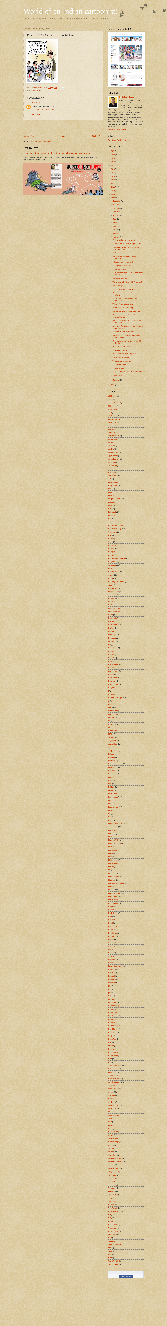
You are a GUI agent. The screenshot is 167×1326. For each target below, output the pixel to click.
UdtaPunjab (112, 1208)
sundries (111, 1165)
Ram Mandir (112, 1029)
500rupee (111, 406)
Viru (109, 1248)
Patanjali (111, 976)
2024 (113, 151)
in (109, 701)
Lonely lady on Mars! (120, 375)
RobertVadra (113, 1056)
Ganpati (111, 658)
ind (109, 704)
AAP (110, 413)
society (111, 1135)
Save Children (113, 1089)
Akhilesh (111, 432)
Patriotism (112, 983)
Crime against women (116, 582)
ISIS (109, 727)
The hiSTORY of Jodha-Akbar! (123, 289)
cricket (110, 575)
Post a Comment (35, 114)
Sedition (111, 1102)
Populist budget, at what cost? (123, 240)
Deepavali (112, 598)
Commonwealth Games (117, 558)
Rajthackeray (113, 1026)
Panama (111, 963)
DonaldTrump (113, 631)
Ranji (110, 1036)
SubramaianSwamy (115, 1158)
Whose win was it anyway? (122, 361)
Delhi (110, 605)
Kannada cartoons (115, 764)
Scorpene (111, 1099)
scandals (111, 1095)
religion (111, 1046)
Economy (111, 635)
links (110, 817)
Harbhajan (112, 681)
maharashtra (113, 827)
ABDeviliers (112, 416)
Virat (110, 1238)
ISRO (110, 734)
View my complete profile (117, 129)
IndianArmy (112, 714)
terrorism (111, 1191)
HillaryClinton (113, 684)
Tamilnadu (112, 1175)
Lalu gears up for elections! (122, 262)
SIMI (110, 1122)
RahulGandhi (113, 1016)
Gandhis (111, 655)
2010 (113, 191)
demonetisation (114, 608)
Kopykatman (113, 797)
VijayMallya (112, 1235)
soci (109, 1129)
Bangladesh (112, 486)
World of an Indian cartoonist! (70, 11)
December (117, 201)
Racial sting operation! (120, 357)
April (115, 230)
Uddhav (111, 1205)
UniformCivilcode (114, 1211)
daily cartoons (113, 592)
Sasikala (111, 1085)
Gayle (110, 661)
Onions (111, 949)
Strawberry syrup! (119, 365)
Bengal (111, 495)
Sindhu (111, 1125)
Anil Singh (36, 103)
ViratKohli (111, 1241)
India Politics (113, 711)
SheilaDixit (112, 1109)
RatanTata (112, 1039)
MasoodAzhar (113, 850)
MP (109, 870)
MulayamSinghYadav (116, 883)
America (111, 442)
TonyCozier (112, 1198)
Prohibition (112, 1003)
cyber (110, 585)
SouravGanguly (114, 1142)
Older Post (97, 136)
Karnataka (112, 774)
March (115, 233)
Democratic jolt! (118, 286)
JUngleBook (112, 751)
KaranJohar (112, 770)
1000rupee (112, 396)
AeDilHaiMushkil (114, 419)
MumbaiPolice (113, 896)
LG (109, 814)
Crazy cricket (113, 572)
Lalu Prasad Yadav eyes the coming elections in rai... (125, 248)
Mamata (111, 834)
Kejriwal (111, 787)
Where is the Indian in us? (122, 346)
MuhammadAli (113, 877)
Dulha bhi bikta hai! (119, 278)
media (110, 853)
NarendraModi (113, 903)
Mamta (110, 837)
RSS (110, 1059)
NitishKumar (112, 926)
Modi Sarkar (112, 860)
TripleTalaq (112, 1201)
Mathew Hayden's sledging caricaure (126, 253)
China (110, 542)
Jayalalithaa (112, 744)
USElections (112, 1225)
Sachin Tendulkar (114, 1065)
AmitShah (112, 446)
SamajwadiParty (114, 1075)
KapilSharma (113, 767)
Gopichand (112, 668)
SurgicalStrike (113, 1172)
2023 (113, 155)
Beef (110, 492)
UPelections (112, 1221)
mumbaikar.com (114, 893)
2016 (113, 169)
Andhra (111, 449)
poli (109, 993)
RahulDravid (113, 1012)
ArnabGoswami (114, 459)
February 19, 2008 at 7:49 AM (43, 109)
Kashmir (111, 777)
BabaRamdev (113, 482)
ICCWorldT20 (113, 694)
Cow (110, 568)
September (117, 212)
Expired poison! (118, 368)
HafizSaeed (112, 678)
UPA (110, 1218)
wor (109, 1254)
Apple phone (113, 456)
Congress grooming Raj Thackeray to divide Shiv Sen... (126, 316)
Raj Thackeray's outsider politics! (124, 354)
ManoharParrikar (114, 843)
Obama (111, 940)
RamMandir (112, 1032)
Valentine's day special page (123, 304)
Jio (109, 747)
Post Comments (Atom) (42, 141)
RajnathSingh (113, 1022)
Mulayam (111, 880)
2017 (113, 165)
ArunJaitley (112, 466)
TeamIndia (112, 1182)
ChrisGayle (112, 545)
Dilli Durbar (112, 621)
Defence (111, 601)
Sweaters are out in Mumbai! (123, 332)
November (117, 204)
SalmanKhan (113, 1072)
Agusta (111, 426)
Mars (110, 847)
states (110, 1152)
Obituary (111, 943)
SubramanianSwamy (116, 1162)
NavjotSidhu (112, 913)
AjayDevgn (112, 429)
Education (112, 638)
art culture (112, 462)
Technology (112, 1185)
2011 (113, 187)
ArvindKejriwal (113, 469)
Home (64, 136)
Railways (111, 1019)
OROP (110, 953)
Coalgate (111, 552)
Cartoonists (112, 532)
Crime (110, 578)
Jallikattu (111, 737)
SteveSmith (112, 1155)
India (41, 90)
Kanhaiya (111, 761)
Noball (110, 930)
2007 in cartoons (114, 403)
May (115, 226)
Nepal (110, 923)
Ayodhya (111, 472)
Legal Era (111, 810)
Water (110, 1251)
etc (109, 645)
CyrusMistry (112, 588)
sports (110, 1145)
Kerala (110, 790)
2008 (113, 198)
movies (111, 867)
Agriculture (112, 422)
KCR (110, 784)
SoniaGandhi (113, 1138)
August (116, 215)
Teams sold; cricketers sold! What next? (127, 282)
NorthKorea (112, 933)
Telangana (112, 1188)
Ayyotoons (112, 475)
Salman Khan (113, 1069)
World (110, 1258)
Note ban (111, 936)
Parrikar (111, 973)
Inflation (111, 717)
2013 (113, 180)
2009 (113, 194)
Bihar (110, 505)
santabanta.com (114, 1082)
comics (111, 555)
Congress (111, 562)
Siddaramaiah (113, 1115)
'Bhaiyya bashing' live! (120, 350)
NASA (110, 906)
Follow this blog (126, 1276)
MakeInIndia (112, 830)
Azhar (110, 479)
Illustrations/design (115, 698)
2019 (113, 158)
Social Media (113, 1132)
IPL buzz (111, 724)
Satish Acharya (128, 97)
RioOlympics (113, 1052)
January (116, 380)
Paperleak (112, 969)
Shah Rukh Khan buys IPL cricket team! (127, 372)
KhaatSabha (113, 794)
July (114, 219)
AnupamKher (113, 452)
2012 (113, 183)
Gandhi (111, 651)
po (109, 989)
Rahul (110, 1009)
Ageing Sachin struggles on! (122, 266)
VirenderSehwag (114, 1244)
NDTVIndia (112, 920)
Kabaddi (111, 754)
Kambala (111, 757)
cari (109, 519)
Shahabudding (113, 1105)
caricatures (112, 522)
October (116, 208)
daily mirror (112, 595)
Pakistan (111, 959)
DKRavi (111, 628)
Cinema (35, 90)
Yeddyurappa (113, 1264)
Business (111, 515)
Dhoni (110, 615)
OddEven (111, 946)
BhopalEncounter (114, 499)
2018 (113, 162)
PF (109, 986)
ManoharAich (113, 840)
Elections (111, 641)
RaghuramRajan (114, 1006)
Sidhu (110, 1118)
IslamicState (112, 731)
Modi (110, 857)
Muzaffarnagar (113, 900)
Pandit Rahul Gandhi (116, 966)
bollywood (112, 512)
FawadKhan (112, 648)
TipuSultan (112, 1195)
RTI (109, 1062)
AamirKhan (112, 409)
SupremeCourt (113, 1168)
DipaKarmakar (113, 625)
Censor (111, 539)
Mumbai (111, 890)
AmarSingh (112, 439)
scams (110, 1092)
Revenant (111, 1049)
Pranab (111, 999)
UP (109, 1215)
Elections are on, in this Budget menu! (126, 244)
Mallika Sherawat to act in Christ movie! (127, 311)
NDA (110, 916)
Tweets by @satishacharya (118, 140)
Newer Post (29, 136)
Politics (111, 996)
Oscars (111, 956)
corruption (112, 565)
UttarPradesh (113, 1231)
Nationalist (112, 910)
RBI (109, 1042)
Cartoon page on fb (115, 525)
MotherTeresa (113, 863)
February (116, 237)
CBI (109, 535)
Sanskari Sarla (113, 1079)
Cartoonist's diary (114, 529)
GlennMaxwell (113, 664)
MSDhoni (111, 873)
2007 (113, 385)
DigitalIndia (112, 618)
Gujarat (111, 674)
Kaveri (110, 781)
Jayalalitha (112, 741)
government (112, 671)
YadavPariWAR (114, 1261)
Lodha (110, 820)
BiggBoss (111, 502)
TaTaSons (112, 1178)
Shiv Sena (112, 1112)
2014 (113, 176)
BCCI (110, 489)
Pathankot (112, 979)
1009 (110, 399)
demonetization (114, 611)
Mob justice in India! (119, 269)
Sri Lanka (111, 1148)
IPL (109, 721)
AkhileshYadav (113, 436)
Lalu (109, 800)
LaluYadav (112, 804)
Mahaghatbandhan (115, 823)
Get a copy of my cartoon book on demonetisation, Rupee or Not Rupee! (57, 153)
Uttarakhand (112, 1228)
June (115, 222)
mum (110, 887)
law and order (113, 807)
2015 (113, 173)
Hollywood (112, 688)
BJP (109, 509)
